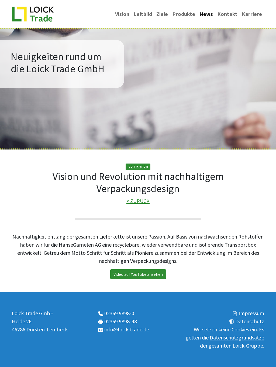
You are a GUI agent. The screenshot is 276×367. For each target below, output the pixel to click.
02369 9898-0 (119, 313)
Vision (122, 14)
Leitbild (143, 14)
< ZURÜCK (138, 201)
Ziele (162, 14)
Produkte (183, 14)
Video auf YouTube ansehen (138, 274)
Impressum (251, 313)
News (206, 14)
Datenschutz (249, 321)
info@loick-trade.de (126, 329)
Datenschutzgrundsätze (237, 337)
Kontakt (227, 14)
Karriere (252, 14)
